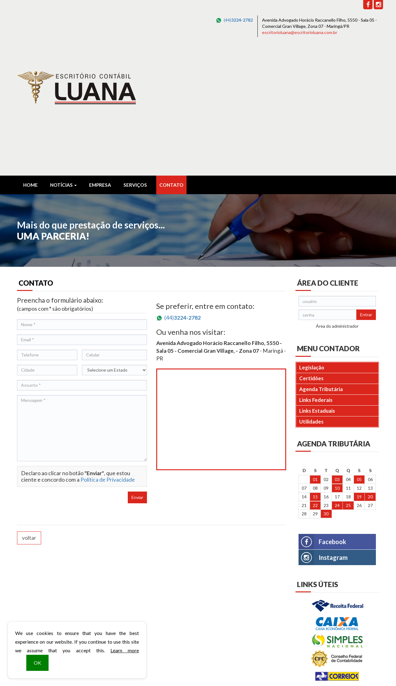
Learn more (124, 650)
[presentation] (64, 374)
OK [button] (37, 663)
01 (315, 350)
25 (348, 376)
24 (337, 376)
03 (337, 350)
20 (370, 367)
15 (315, 367)
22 (315, 376)
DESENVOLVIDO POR (339, 671)
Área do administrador (337, 196)
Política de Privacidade (107, 350)
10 (337, 358)
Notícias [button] (63, 55)
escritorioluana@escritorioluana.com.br (299, 32)
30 (326, 384)
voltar (29, 408)
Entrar (366, 185)
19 (359, 367)
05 (359, 350)
